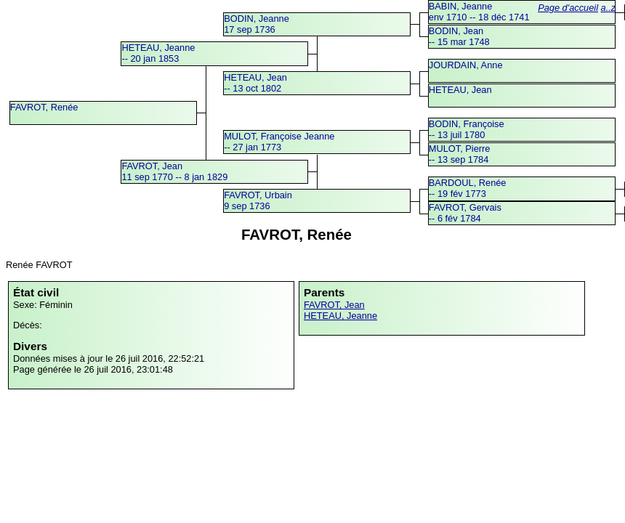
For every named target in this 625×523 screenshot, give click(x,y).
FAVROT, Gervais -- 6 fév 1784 (465, 213)
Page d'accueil (568, 7)
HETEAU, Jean (460, 89)
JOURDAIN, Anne (466, 65)
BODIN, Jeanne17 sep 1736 (256, 24)
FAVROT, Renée (44, 107)
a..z (608, 7)
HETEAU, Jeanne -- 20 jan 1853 (158, 53)
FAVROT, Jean (334, 304)
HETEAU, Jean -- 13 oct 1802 (255, 83)
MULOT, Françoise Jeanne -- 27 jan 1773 (279, 142)
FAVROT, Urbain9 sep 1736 (258, 200)
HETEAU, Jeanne (340, 315)
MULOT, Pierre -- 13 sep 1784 (460, 154)
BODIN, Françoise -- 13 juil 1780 (466, 129)
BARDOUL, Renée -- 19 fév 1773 (468, 188)
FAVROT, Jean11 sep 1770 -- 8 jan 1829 (174, 171)
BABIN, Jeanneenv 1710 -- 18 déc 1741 (479, 12)
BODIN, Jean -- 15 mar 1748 (459, 36)
